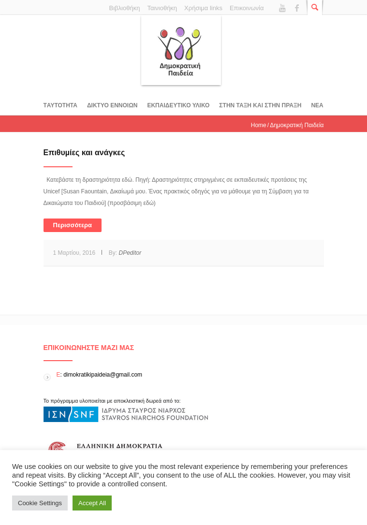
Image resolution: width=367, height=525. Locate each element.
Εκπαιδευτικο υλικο (178, 105)
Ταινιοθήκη (162, 8)
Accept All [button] (92, 503)
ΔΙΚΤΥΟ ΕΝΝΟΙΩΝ (112, 105)
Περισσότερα (72, 225)
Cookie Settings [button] (40, 503)
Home (258, 125)
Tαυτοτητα (60, 105)
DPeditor (129, 252)
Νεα (317, 105)
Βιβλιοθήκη (124, 8)
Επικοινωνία (247, 8)
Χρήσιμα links (203, 8)
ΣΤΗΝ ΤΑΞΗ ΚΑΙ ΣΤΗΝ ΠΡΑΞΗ (260, 105)
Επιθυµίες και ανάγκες (84, 152)
